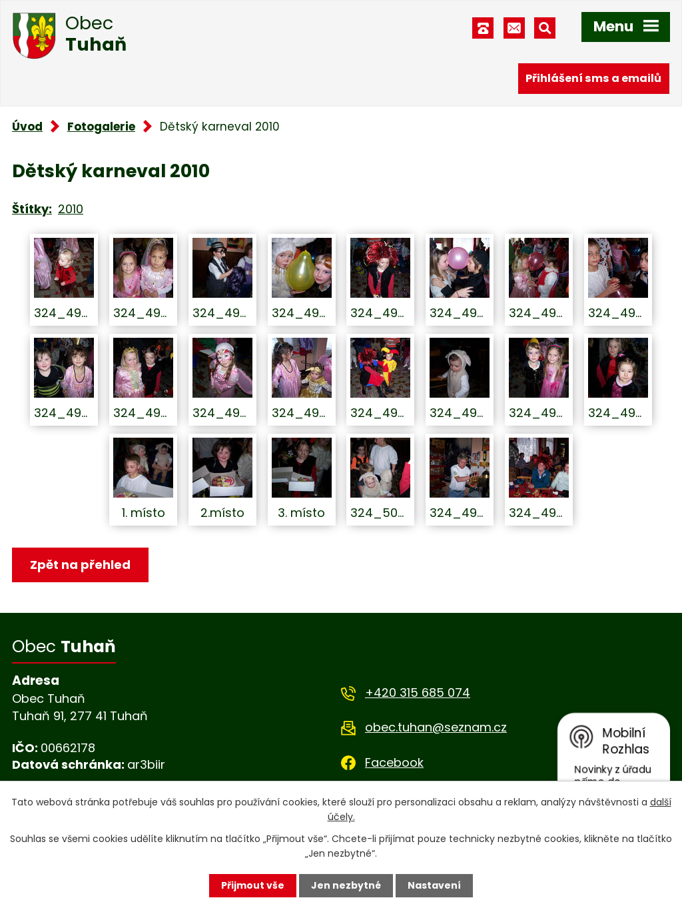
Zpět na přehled (80, 564)
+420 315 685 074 (417, 692)
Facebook (394, 762)
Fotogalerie (101, 127)
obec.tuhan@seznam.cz (436, 727)
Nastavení (434, 885)
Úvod (27, 127)
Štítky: (32, 209)
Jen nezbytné (346, 885)
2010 (70, 209)
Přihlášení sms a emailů (593, 78)
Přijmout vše (252, 885)
